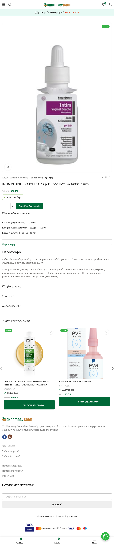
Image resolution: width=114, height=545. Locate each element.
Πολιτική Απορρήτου (12, 465)
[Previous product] (103, 177)
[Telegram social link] (34, 233)
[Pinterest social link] (27, 233)
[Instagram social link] (10, 436)
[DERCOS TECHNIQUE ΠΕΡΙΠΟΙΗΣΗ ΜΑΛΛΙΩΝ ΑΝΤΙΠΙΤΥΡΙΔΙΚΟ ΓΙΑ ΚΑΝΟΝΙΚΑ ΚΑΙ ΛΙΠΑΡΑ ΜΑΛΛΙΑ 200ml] (29, 353)
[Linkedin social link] (31, 233)
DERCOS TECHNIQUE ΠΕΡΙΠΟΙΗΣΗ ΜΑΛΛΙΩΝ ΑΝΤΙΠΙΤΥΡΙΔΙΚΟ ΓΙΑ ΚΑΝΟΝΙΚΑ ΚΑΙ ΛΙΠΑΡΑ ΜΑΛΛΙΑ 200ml (26, 384)
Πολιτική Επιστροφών (13, 470)
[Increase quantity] (12, 206)
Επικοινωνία (8, 475)
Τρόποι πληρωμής (11, 451)
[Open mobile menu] (4, 4)
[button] (29, 404)
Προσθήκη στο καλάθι (29, 206)
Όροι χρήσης (8, 445)
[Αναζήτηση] (10, 4)
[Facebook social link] (19, 233)
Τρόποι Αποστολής (11, 456)
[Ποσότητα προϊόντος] (8, 206)
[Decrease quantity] (4, 206)
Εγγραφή (57, 504)
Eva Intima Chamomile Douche (75, 381)
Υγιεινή (24, 177)
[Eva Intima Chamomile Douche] (84, 353)
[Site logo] (57, 4)
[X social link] (23, 233)
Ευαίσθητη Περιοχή (42, 177)
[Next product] (110, 177)
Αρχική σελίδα (9, 177)
